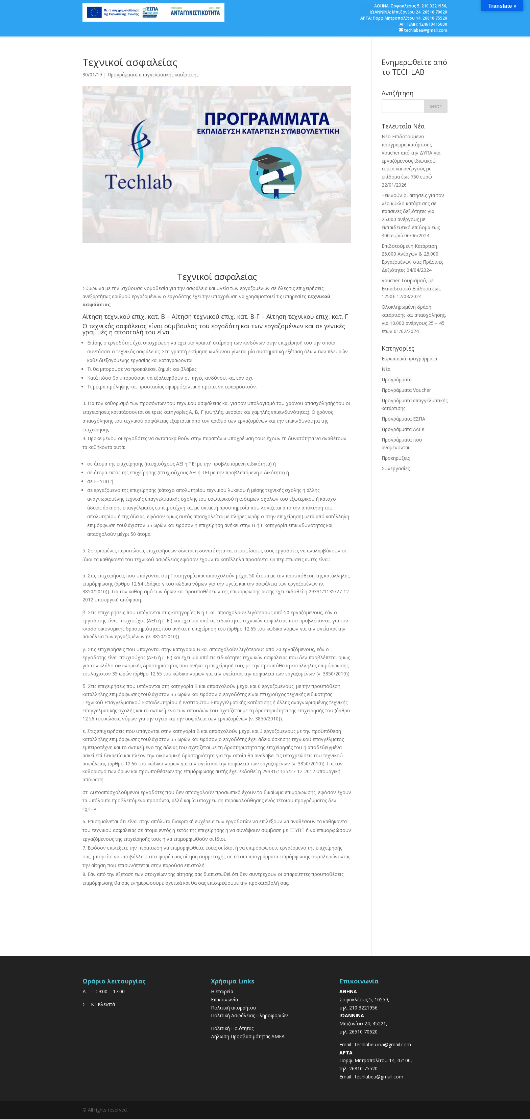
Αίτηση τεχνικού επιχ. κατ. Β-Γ (216, 316)
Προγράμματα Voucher (406, 390)
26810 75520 (435, 18)
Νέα (386, 369)
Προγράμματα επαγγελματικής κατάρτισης (152, 74)
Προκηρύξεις (396, 458)
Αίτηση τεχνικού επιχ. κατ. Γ (307, 316)
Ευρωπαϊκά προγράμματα (409, 358)
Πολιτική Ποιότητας (232, 1028)
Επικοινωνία (224, 999)
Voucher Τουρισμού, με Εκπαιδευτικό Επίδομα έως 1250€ (411, 288)
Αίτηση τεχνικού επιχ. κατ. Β (123, 316)
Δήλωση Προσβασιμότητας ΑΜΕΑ (248, 1036)
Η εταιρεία (222, 991)
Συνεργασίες (396, 468)
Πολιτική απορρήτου (233, 1007)
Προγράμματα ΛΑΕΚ (403, 429)
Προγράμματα (397, 379)
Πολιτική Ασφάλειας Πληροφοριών (249, 1015)
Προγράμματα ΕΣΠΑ (403, 418)
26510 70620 (435, 12)
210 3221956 (433, 6)
